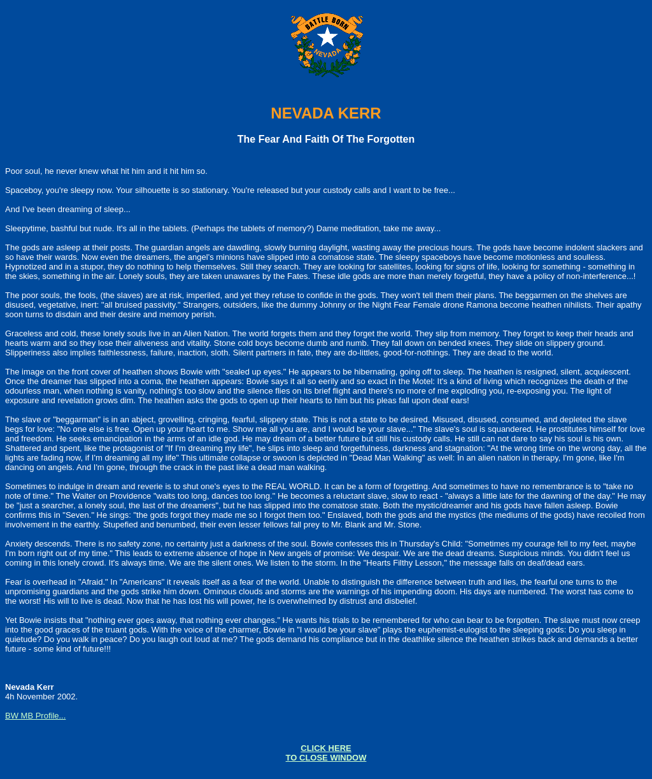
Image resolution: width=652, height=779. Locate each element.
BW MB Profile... (35, 715)
